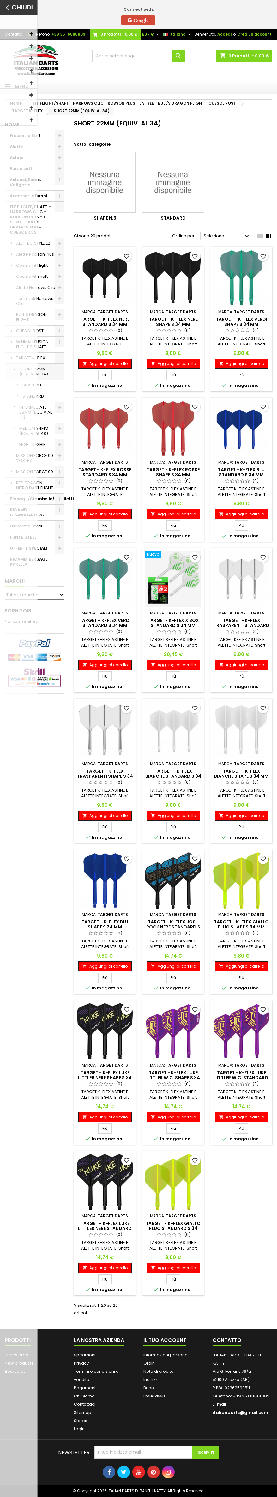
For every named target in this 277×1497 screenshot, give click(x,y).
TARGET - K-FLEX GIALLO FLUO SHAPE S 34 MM (241, 924)
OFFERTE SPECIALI (28, 548)
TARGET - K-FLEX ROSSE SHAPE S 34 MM (173, 472)
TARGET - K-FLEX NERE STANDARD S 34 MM (105, 321)
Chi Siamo (84, 1396)
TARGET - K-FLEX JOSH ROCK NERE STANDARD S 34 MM (173, 927)
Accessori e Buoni (28, 196)
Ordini (149, 1363)
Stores (80, 1421)
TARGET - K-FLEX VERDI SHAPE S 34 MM (241, 321)
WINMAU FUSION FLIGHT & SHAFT (32, 344)
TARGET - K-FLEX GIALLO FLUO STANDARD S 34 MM (173, 1228)
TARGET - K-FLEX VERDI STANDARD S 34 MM (105, 623)
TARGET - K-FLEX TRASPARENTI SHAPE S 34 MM (105, 776)
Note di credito (158, 1371)
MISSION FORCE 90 (34, 472)
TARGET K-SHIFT (31, 444)
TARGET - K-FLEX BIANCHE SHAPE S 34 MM (241, 773)
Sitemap (82, 1412)
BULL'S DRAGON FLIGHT (31, 317)
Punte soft (21, 169)
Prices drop (16, 1355)
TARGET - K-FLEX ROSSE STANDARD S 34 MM (104, 472)
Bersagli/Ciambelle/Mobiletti (37, 499)
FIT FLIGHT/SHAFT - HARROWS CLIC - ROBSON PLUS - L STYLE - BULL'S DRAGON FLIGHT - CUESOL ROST (30, 219)
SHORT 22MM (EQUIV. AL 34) (33, 371)
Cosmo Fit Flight (32, 265)
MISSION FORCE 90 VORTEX (34, 458)
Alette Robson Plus (35, 254)
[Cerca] (138, 56)
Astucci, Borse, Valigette (25, 182)
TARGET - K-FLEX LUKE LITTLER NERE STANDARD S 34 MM (105, 1228)
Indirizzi (151, 1380)
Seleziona (227, 236)
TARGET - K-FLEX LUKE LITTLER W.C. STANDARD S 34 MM (241, 1077)
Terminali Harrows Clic (34, 301)
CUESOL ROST (30, 331)
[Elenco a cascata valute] (151, 34)
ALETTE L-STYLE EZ (33, 243)
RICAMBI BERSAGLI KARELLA (29, 561)
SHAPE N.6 (32, 385)
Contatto (13, 34)
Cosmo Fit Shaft (32, 276)
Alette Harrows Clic (35, 287)
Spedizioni (84, 1355)
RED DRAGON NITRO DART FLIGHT (34, 485)
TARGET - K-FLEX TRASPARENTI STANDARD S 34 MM (241, 625)
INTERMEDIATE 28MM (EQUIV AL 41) (35, 412)
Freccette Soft (25, 135)
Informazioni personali (166, 1355)
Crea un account (254, 34)
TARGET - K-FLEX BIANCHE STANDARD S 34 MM (173, 776)
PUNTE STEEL (23, 537)
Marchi (15, 581)
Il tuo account (164, 1340)
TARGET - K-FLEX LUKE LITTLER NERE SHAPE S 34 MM (105, 1077)
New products (19, 1363)
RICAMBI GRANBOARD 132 (27, 512)
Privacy (81, 1363)
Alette (16, 146)
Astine (16, 158)
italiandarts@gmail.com (240, 1412)
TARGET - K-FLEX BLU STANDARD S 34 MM (241, 472)
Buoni (149, 1388)
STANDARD (33, 396)
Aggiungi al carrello (105, 363)
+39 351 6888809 (68, 34)
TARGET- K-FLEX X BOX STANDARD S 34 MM (173, 623)
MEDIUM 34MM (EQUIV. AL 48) (33, 430)
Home (12, 124)
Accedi (224, 34)
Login (79, 1429)
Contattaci (84, 1404)
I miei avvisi (154, 1396)
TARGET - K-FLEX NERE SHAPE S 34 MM (173, 321)
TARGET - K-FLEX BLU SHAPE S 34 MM (104, 924)
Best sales (15, 1371)
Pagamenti (85, 1388)
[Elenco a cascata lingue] (177, 34)
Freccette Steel (26, 526)
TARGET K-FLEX (30, 358)
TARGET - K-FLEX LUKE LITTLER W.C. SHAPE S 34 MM (173, 1077)
